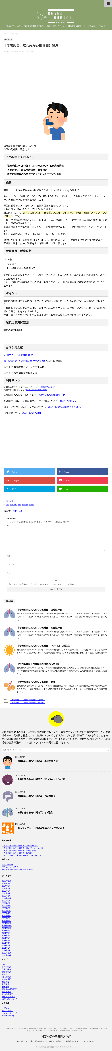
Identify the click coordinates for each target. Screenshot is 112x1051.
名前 (9, 556)
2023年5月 (6, 891)
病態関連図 (13, 505)
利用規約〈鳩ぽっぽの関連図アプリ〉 (18, 870)
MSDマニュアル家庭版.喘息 (18, 355)
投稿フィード (7, 1011)
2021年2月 (6, 948)
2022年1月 (6, 921)
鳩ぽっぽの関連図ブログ (36, 390)
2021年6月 (6, 938)
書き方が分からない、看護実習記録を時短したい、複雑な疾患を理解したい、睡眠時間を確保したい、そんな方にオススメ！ (56, 1041)
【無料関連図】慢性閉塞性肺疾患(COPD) (38, 664)
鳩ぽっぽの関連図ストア (52, 395)
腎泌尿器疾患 (7, 994)
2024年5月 (6, 888)
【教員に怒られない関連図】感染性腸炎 (35, 796)
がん (4, 964)
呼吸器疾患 (9, 501)
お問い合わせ (7, 865)
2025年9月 (6, 883)
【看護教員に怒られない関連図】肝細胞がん (27, 703)
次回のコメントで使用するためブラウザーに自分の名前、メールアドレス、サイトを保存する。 (42, 584)
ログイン (5, 1008)
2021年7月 (6, 936)
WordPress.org (8, 1016)
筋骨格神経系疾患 (9, 989)
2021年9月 (6, 931)
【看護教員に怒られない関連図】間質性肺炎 (39, 627)
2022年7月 (6, 906)
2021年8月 (6, 933)
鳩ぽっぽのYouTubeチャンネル (64, 407)
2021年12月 (7, 923)
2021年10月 (7, 928)
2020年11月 (7, 955)
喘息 (7, 505)
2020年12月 (7, 953)
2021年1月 (6, 950)
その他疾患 (6, 967)
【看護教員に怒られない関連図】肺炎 (36, 682)
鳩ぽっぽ (17, 510)
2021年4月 (6, 943)
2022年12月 (7, 898)
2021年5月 (6, 940)
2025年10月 (7, 881)
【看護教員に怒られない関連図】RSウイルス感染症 (43, 646)
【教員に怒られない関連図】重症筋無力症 (36, 761)
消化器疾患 (6, 977)
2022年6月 (6, 908)
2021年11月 (7, 926)
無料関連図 (6, 979)
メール (10, 564)
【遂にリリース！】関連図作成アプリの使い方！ (40, 828)
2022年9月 (6, 901)
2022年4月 (6, 913)
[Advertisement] (56, 78)
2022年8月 (6, 903)
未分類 (4, 974)
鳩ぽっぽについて (9, 999)
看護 (19, 505)
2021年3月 (6, 945)
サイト (9, 573)
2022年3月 (6, 916)
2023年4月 (6, 893)
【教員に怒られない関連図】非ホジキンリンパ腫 (40, 779)
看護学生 (25, 505)
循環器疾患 (6, 972)
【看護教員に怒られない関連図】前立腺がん (27, 700)
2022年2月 (6, 918)
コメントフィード (9, 1013)
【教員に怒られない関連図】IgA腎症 (34, 812)
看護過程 (5, 987)
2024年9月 (6, 886)
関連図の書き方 (8, 997)
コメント (11, 526)
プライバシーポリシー (11, 867)
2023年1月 (6, 896)
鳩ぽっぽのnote (68, 401)
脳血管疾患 (6, 992)
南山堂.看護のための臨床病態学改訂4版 (25, 361)
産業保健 (5, 982)
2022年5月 (6, 911)
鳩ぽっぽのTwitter (31, 413)
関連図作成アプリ (48, 387)
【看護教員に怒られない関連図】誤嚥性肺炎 (39, 610)
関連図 (31, 505)
